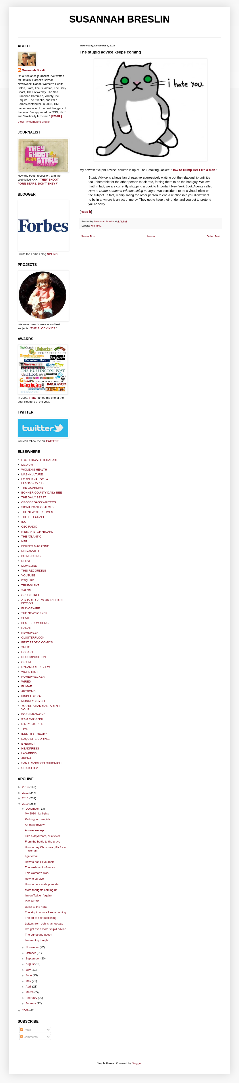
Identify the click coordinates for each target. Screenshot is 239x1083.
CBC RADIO (29, 526)
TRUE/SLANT (30, 585)
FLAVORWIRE (30, 608)
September (33, 958)
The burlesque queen (38, 934)
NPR (24, 541)
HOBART (27, 652)
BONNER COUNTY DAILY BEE (41, 492)
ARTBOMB (28, 691)
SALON (26, 590)
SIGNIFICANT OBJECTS (37, 507)
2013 (25, 787)
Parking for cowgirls (37, 819)
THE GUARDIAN (32, 487)
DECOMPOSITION (33, 657)
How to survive (34, 878)
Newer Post (88, 236)
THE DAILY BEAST (33, 497)
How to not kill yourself (39, 862)
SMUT (25, 647)
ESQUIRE (27, 580)
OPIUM (26, 662)
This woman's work (37, 873)
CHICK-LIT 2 (29, 768)
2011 (25, 798)
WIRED (26, 681)
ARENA (26, 758)
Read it (86, 212)
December (33, 808)
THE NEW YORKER (34, 613)
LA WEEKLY (29, 753)
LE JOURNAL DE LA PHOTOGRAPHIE (34, 481)
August (30, 964)
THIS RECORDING (33, 570)
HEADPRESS (30, 748)
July (29, 969)
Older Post (213, 236)
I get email (31, 856)
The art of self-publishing (40, 917)
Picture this (32, 901)
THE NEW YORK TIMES (37, 512)
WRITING (96, 225)
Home (151, 236)
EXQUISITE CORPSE (35, 738)
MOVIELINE (29, 565)
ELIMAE (26, 686)
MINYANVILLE (30, 551)
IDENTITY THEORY (34, 733)
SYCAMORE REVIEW (35, 667)
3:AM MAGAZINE (32, 719)
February (32, 997)
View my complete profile (34, 121)
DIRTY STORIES (32, 724)
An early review (34, 824)
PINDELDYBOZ (31, 696)
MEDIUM (27, 464)
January (31, 1003)
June (29, 975)
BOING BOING (30, 556)
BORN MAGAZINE (33, 714)
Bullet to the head (36, 906)
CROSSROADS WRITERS (38, 502)
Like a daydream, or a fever (42, 836)
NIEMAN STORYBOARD (37, 531)
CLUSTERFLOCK (32, 637)
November (33, 947)
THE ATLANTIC (31, 536)
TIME (32, 397)
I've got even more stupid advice (45, 929)
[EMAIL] (56, 116)
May (29, 981)
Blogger (137, 1063)
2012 (25, 792)
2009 (25, 1010)
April (29, 986)
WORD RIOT (29, 671)
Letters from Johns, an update (44, 923)
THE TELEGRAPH (33, 517)
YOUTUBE (28, 575)
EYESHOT (28, 743)
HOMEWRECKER (32, 676)
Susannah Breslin (34, 70)
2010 (25, 803)
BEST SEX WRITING (34, 623)
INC (23, 521)
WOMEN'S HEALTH (34, 469)
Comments (29, 1037)
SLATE (25, 618)
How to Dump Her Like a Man (193, 170)
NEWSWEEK (29, 632)
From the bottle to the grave (42, 841)
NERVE (26, 560)
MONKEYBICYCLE (33, 701)
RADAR (26, 627)
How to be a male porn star (42, 884)
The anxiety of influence (40, 867)
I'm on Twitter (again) (38, 895)
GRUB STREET (31, 595)
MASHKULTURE (32, 474)
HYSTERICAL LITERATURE (39, 459)
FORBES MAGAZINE (35, 546)
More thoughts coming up (41, 890)
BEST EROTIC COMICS (37, 642)
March (30, 992)
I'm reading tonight (36, 940)
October (31, 953)
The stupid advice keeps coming (45, 912)
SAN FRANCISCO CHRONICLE (42, 763)
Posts (25, 1030)
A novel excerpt (34, 830)
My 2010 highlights (37, 813)
